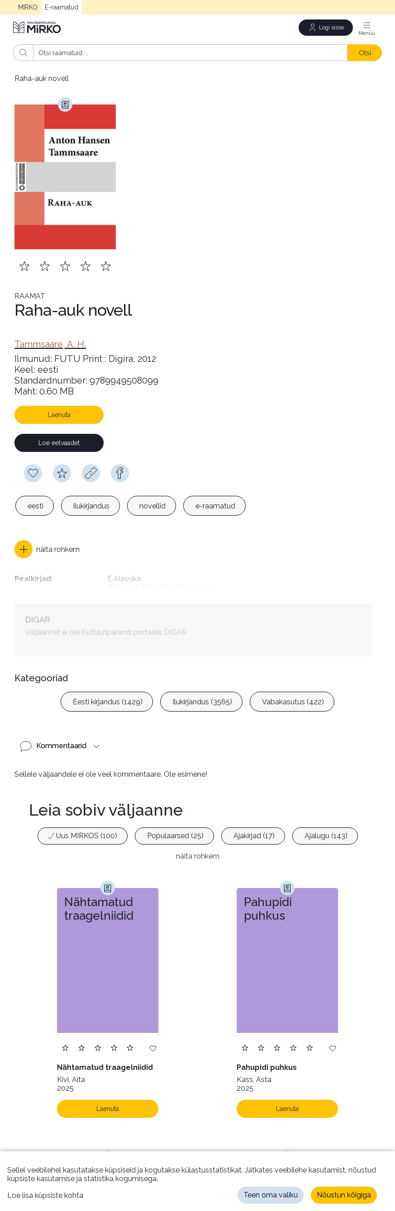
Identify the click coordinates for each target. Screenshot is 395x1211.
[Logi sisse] (326, 27)
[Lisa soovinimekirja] (153, 1048)
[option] (34, 506)
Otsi (365, 53)
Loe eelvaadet (59, 442)
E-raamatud (61, 7)
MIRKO (28, 7)
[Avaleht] (37, 27)
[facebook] (120, 473)
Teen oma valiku (270, 1195)
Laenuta (59, 414)
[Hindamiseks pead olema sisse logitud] (62, 473)
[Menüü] (367, 28)
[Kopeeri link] (91, 473)
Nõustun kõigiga (344, 1195)
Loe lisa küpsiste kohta (45, 1195)
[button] (47, 549)
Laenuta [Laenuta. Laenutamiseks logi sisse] (107, 1108)
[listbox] (130, 506)
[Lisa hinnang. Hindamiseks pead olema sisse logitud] (65, 266)
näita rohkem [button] (197, 856)
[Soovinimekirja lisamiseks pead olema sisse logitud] (33, 473)
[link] (50, 344)
